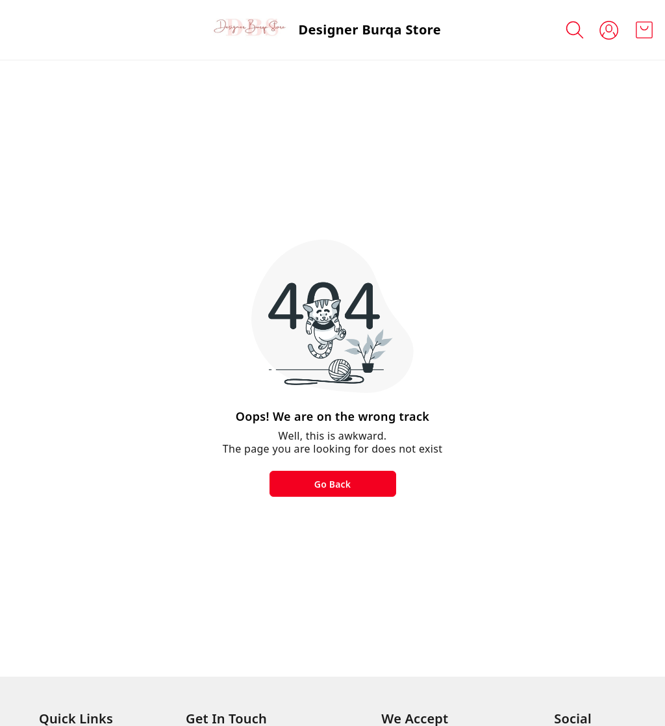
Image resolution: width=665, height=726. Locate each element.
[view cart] (644, 30)
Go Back (332, 484)
